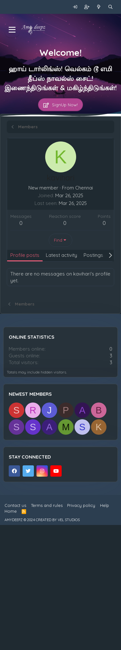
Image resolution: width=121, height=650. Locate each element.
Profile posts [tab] (24, 255)
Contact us (15, 629)
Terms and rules (47, 629)
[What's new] (99, 7)
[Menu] (12, 30)
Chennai (84, 188)
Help (104, 629)
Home (11, 635)
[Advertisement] (60, 328)
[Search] (110, 7)
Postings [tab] (93, 255)
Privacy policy (81, 629)
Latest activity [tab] (61, 255)
